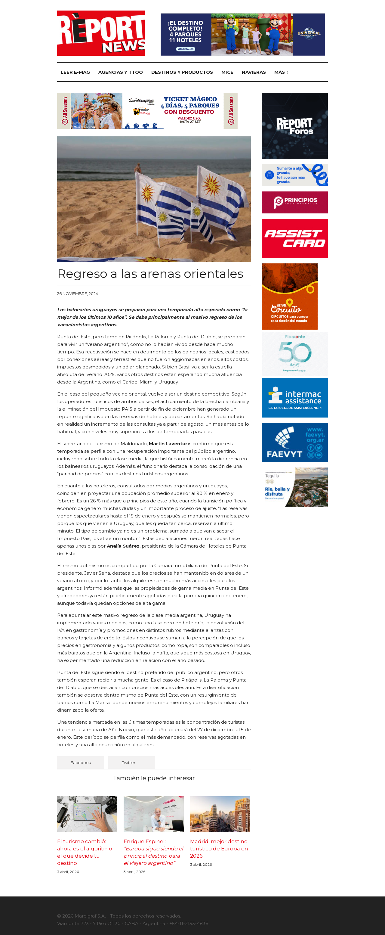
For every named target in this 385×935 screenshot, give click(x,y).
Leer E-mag (75, 72)
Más (279, 72)
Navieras (254, 72)
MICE (227, 72)
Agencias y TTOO (120, 72)
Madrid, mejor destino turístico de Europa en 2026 (219, 848)
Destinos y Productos (182, 72)
